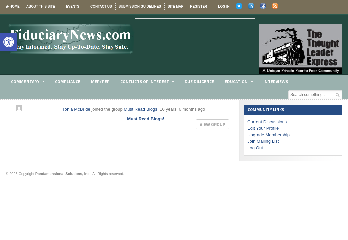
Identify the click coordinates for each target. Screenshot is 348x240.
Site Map (175, 6)
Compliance (69, 81)
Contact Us (101, 6)
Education (242, 82)
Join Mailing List (262, 141)
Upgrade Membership (268, 134)
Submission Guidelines (140, 6)
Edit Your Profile (262, 128)
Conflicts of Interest (149, 82)
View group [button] (212, 124)
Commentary (28, 82)
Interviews (280, 81)
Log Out (255, 147)
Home (13, 6)
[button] (8, 42)
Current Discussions (266, 121)
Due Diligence (203, 81)
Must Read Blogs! (140, 109)
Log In (223, 6)
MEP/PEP (102, 81)
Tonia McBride (76, 109)
